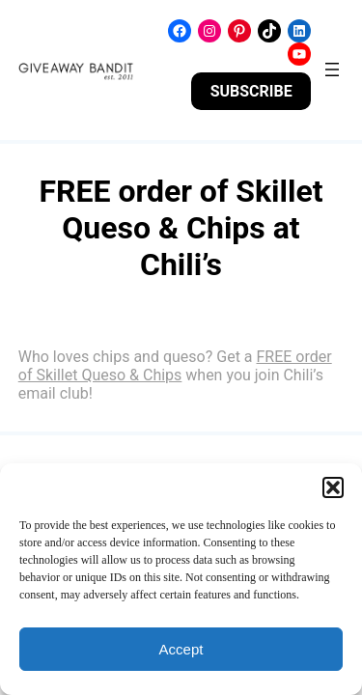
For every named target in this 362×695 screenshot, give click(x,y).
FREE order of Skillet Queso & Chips (175, 366)
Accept (181, 649)
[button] (333, 487)
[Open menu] (332, 69)
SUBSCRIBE (251, 91)
